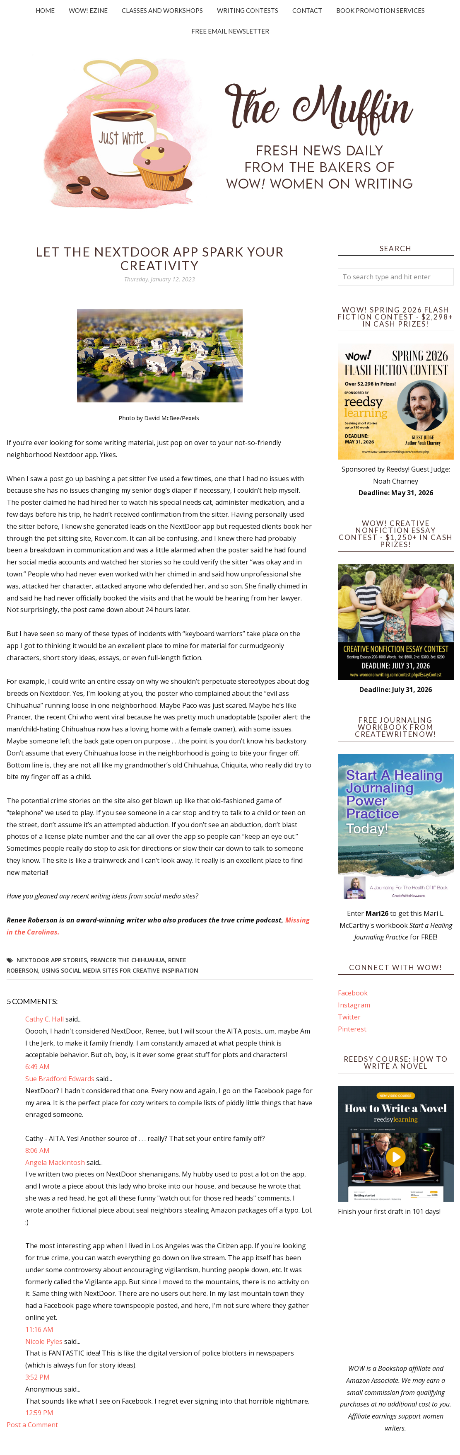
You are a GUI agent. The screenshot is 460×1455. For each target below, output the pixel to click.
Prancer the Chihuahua (127, 960)
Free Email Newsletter (230, 31)
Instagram (354, 1005)
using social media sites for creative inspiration (119, 970)
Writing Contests (247, 10)
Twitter (349, 1017)
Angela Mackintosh (55, 1162)
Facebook (353, 992)
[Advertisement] (396, 1290)
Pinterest (352, 1029)
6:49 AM (37, 1066)
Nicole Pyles (44, 1341)
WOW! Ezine (88, 10)
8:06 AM (37, 1150)
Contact (307, 10)
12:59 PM (39, 1412)
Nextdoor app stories (52, 960)
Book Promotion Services (380, 10)
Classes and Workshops (162, 10)
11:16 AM (39, 1329)
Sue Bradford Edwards (59, 1078)
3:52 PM (37, 1377)
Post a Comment (32, 1424)
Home (45, 10)
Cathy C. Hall (44, 1019)
